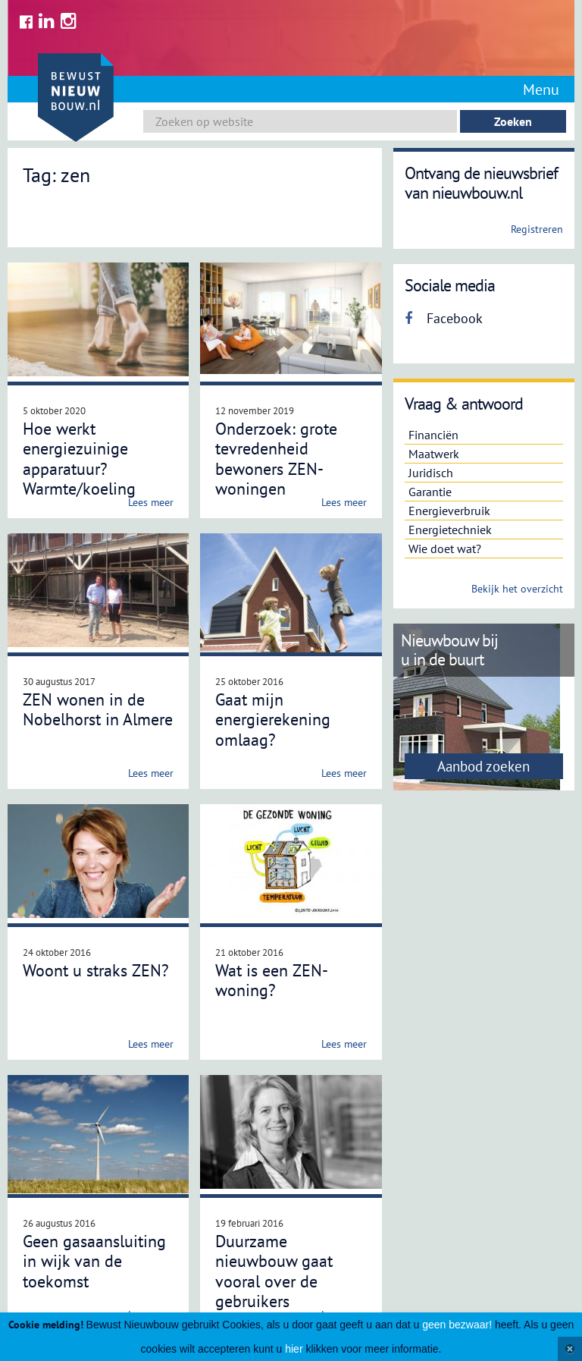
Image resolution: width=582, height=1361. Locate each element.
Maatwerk (433, 453)
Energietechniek (450, 529)
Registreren (537, 229)
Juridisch (430, 472)
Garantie (430, 491)
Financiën (433, 434)
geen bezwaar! (457, 1325)
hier (293, 1349)
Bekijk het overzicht (517, 589)
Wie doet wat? (444, 548)
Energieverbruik (449, 510)
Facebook (444, 318)
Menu (541, 89)
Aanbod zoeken (483, 766)
